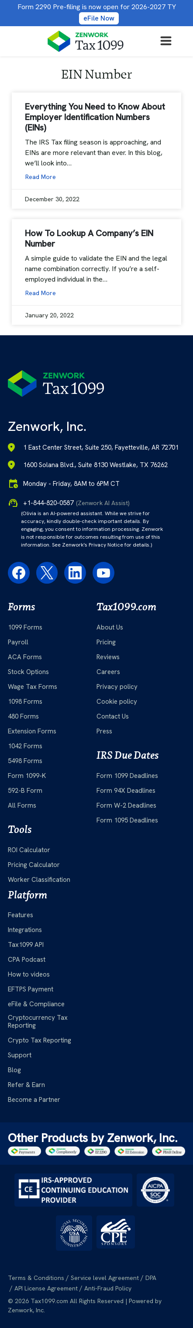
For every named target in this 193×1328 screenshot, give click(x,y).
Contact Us (112, 716)
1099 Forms (25, 627)
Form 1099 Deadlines (127, 776)
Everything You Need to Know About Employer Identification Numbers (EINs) (95, 117)
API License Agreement (46, 1288)
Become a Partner (34, 1100)
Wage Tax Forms (32, 687)
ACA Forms (25, 657)
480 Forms (23, 716)
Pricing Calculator (34, 865)
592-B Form (25, 791)
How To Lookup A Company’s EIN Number (89, 238)
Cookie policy (116, 701)
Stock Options (28, 672)
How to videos (29, 974)
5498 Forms (25, 761)
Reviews (108, 657)
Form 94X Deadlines (125, 791)
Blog (14, 1070)
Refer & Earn (26, 1085)
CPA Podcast (26, 959)
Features (20, 915)
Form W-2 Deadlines (126, 805)
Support (19, 1055)
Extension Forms (32, 731)
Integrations (25, 930)
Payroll (18, 642)
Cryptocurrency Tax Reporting (38, 1021)
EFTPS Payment (30, 989)
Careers (108, 672)
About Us (109, 627)
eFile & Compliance (36, 1004)
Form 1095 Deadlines (127, 820)
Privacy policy (117, 687)
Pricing (106, 642)
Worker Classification (39, 880)
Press (104, 731)
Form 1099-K (27, 776)
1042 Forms (25, 746)
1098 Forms (25, 701)
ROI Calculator (29, 850)
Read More (40, 177)
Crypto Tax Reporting (39, 1040)
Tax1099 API (26, 945)
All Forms (22, 805)
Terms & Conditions (36, 1278)
